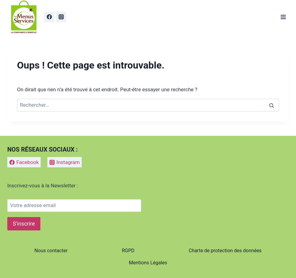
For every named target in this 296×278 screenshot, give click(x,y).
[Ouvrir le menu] (283, 17)
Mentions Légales (148, 263)
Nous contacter (50, 250)
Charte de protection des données (225, 250)
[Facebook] (49, 17)
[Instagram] (61, 17)
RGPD (128, 250)
